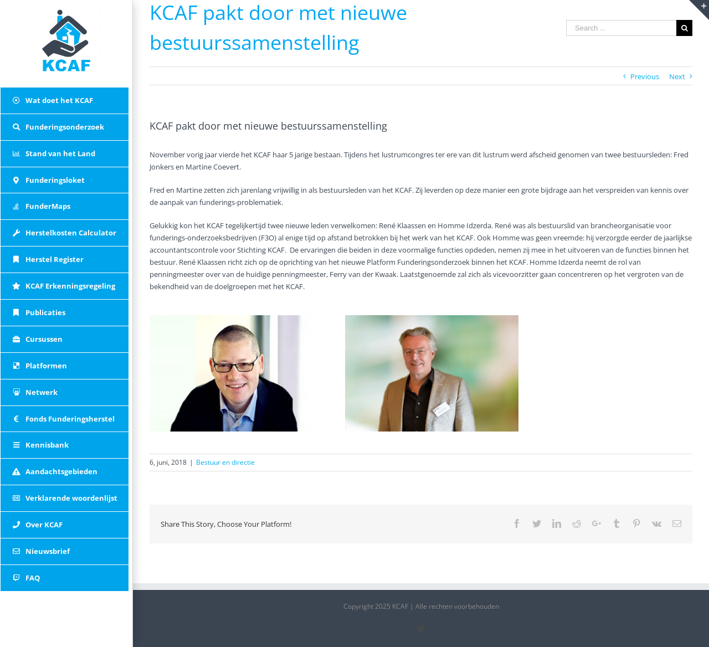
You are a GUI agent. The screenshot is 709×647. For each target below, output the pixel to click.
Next (677, 76)
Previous (644, 76)
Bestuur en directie (225, 462)
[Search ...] (621, 28)
